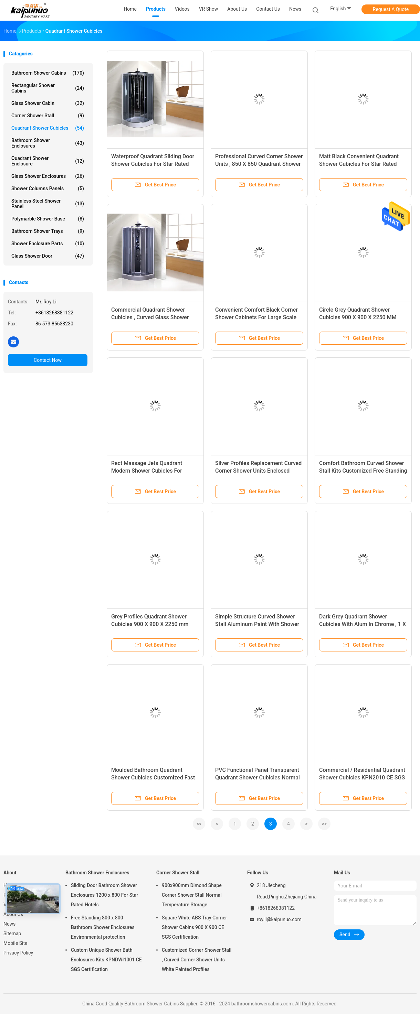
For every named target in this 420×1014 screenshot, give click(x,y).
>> (324, 824)
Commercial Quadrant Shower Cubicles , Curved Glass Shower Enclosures (150, 317)
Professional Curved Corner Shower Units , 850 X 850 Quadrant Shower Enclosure (259, 164)
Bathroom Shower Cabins (47, 72)
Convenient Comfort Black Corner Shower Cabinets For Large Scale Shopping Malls (256, 317)
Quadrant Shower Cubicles (47, 128)
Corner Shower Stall (47, 115)
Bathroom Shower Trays (47, 231)
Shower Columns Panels (47, 188)
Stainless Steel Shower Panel (47, 203)
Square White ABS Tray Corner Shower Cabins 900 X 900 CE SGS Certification (194, 927)
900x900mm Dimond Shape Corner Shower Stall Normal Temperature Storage (192, 895)
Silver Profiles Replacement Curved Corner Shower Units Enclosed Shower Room (258, 471)
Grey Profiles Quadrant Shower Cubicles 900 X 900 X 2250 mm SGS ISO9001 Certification (150, 624)
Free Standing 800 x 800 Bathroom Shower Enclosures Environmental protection (103, 927)
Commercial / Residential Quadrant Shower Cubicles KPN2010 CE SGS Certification (362, 777)
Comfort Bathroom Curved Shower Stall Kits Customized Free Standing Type (363, 471)
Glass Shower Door (47, 255)
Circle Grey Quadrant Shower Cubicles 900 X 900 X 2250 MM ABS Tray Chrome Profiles (358, 317)
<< (199, 824)
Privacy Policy (18, 953)
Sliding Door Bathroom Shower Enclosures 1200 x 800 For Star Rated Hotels (104, 895)
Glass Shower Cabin (47, 103)
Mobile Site (15, 943)
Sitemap (12, 933)
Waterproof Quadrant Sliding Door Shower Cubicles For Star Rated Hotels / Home (152, 164)
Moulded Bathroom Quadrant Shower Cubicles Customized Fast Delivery (153, 777)
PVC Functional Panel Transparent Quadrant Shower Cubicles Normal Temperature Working (257, 777)
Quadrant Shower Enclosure (47, 160)
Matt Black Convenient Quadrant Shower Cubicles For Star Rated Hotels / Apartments (359, 164)
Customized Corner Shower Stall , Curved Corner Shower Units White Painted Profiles (196, 959)
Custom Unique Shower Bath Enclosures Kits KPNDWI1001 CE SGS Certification (106, 959)
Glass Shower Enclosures (47, 176)
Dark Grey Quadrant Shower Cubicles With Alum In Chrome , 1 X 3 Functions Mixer (362, 624)
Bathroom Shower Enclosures (47, 143)
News (9, 924)
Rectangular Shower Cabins (47, 88)
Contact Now (48, 360)
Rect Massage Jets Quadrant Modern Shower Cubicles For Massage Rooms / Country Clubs (151, 471)
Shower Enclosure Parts (47, 243)
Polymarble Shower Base (47, 218)
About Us (13, 914)
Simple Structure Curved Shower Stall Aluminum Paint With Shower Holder (257, 624)
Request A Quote (391, 9)
